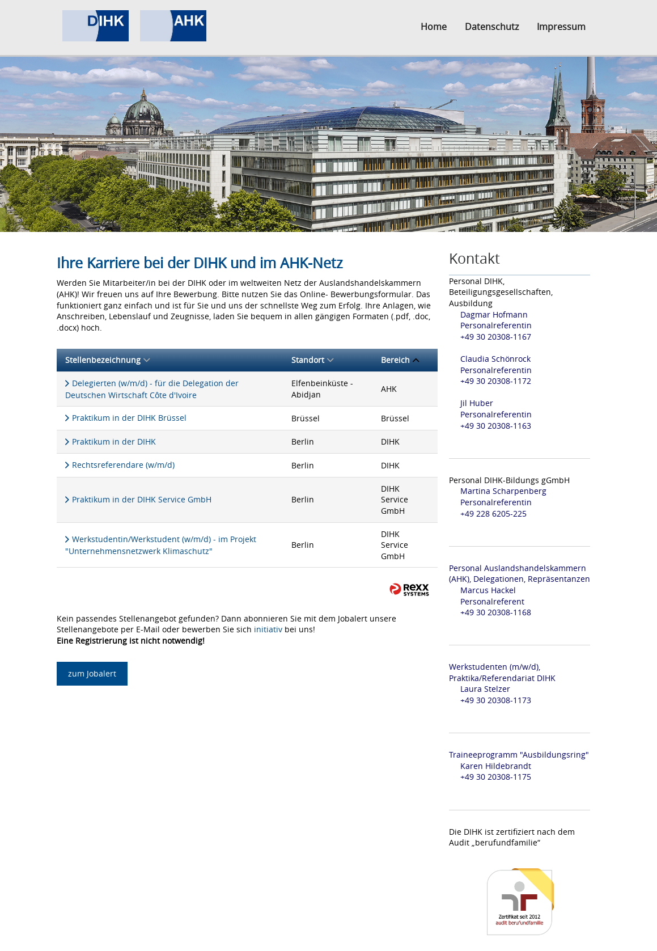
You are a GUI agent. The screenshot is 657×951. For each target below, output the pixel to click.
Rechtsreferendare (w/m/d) (123, 464)
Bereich (400, 359)
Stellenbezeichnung (107, 359)
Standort (312, 359)
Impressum (561, 26)
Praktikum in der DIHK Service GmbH (141, 499)
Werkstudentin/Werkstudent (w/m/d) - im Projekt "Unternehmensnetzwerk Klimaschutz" (160, 545)
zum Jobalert (92, 673)
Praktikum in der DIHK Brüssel (129, 417)
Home (434, 26)
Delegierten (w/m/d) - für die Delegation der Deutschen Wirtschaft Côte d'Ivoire (152, 389)
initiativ (268, 629)
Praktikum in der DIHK (114, 441)
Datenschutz (492, 26)
